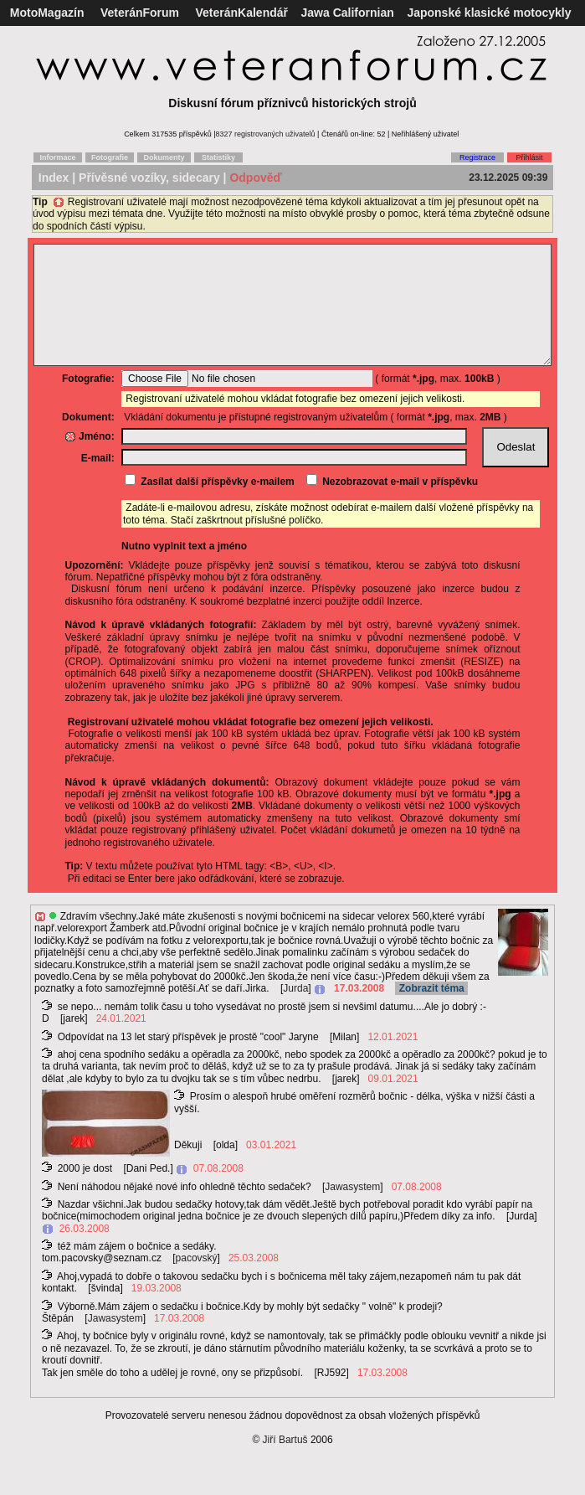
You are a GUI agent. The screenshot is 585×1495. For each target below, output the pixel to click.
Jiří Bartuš (285, 1465)
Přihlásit (529, 157)
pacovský (197, 1283)
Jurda (295, 1013)
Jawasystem (352, 1212)
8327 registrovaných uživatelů (266, 134)
